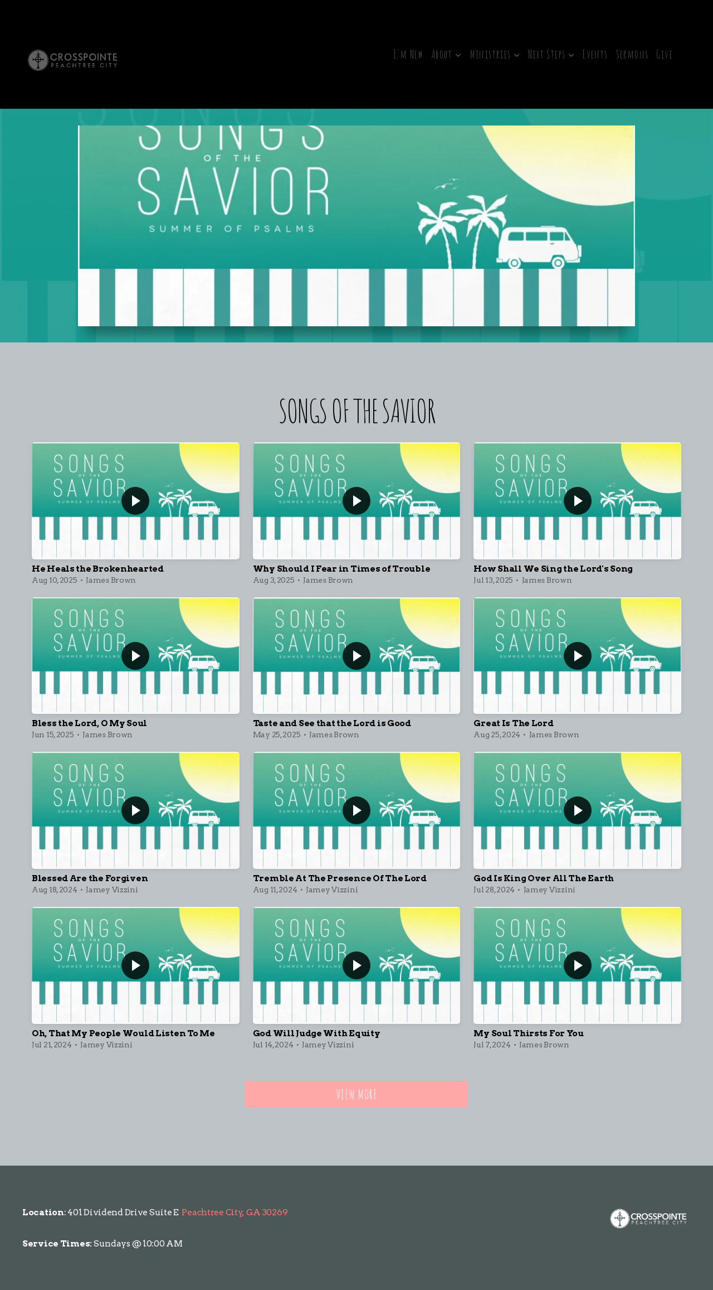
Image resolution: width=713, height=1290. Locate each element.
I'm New (408, 54)
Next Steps (551, 54)
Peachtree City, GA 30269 (234, 1212)
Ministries (495, 54)
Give (664, 54)
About (446, 54)
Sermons (632, 54)
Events (595, 54)
